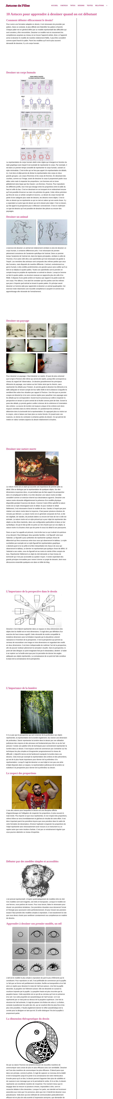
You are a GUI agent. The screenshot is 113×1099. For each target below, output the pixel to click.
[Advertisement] (37, 58)
